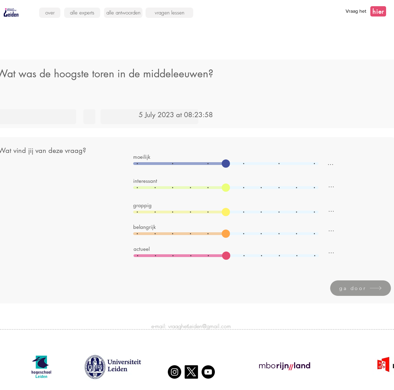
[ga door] (360, 288)
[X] (191, 372)
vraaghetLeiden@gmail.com (199, 326)
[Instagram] (174, 372)
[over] (49, 13)
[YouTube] (208, 372)
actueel (142, 249)
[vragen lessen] (169, 13)
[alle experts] (82, 13)
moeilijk (141, 156)
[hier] (378, 11)
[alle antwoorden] (123, 13)
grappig (142, 205)
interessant (145, 180)
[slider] (226, 163)
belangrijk (144, 227)
